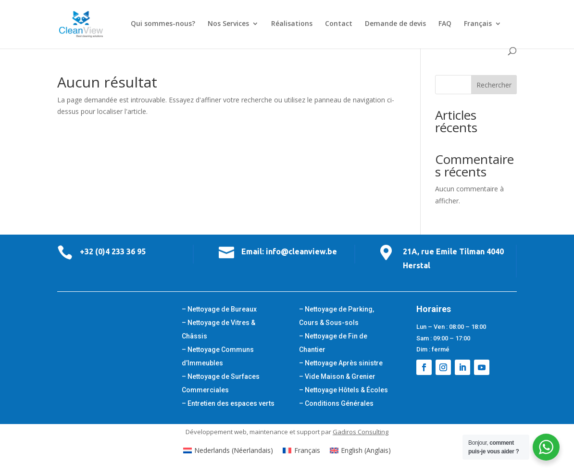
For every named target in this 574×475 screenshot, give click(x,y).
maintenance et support (285, 431)
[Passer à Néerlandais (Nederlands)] (228, 450)
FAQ (444, 24)
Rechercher (494, 84)
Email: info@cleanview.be (289, 251)
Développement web (216, 431)
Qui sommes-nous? (163, 24)
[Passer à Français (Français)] (301, 450)
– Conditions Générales (336, 403)
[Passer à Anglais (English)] (360, 450)
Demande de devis (395, 24)
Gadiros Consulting (360, 431)
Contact (338, 24)
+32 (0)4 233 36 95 (113, 251)
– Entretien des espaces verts (228, 403)
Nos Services (228, 24)
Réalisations (291, 24)
